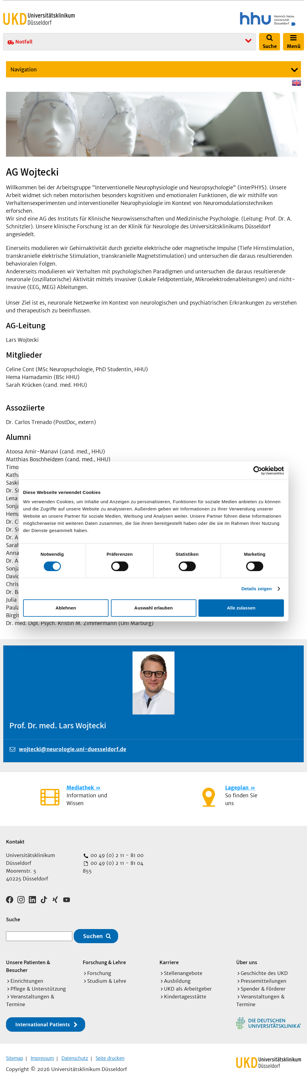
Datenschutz (74, 1056)
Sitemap (14, 1056)
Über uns (246, 960)
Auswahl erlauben (153, 607)
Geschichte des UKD (264, 971)
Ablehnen (65, 607)
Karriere (169, 960)
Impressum (42, 1056)
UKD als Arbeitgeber (188, 987)
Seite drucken (110, 1056)
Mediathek (80, 787)
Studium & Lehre (106, 979)
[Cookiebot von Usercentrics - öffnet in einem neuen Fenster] (257, 470)
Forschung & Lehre (104, 960)
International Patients (42, 1022)
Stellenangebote (183, 971)
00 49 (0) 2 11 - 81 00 (116, 855)
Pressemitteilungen (263, 979)
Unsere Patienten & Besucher (28, 964)
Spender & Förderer (263, 987)
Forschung (99, 971)
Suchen (93, 934)
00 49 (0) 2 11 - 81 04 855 (113, 867)
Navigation (23, 69)
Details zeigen (256, 588)
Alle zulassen (241, 607)
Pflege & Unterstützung (38, 987)
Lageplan (237, 787)
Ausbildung (177, 979)
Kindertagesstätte (185, 994)
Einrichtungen (26, 979)
